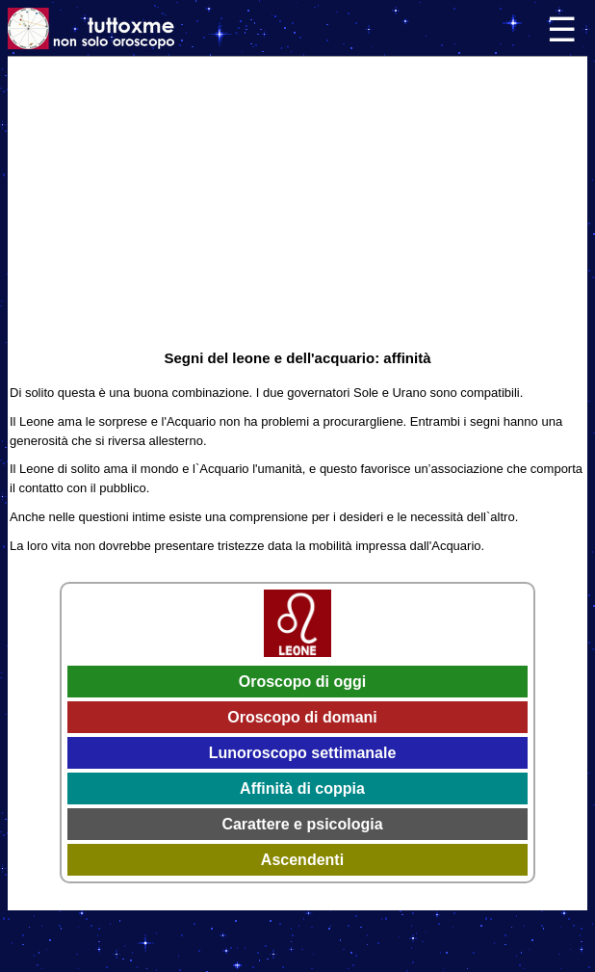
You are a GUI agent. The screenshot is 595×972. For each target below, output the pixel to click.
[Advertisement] (297, 201)
